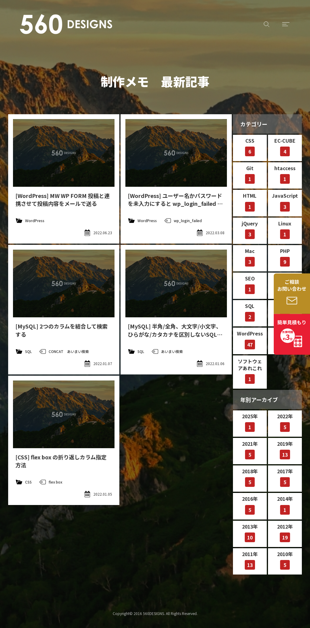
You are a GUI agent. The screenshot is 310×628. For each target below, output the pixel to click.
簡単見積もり (291, 331)
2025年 (250, 422)
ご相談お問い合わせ (291, 285)
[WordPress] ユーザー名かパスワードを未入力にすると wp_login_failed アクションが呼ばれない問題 (175, 203)
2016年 (250, 504)
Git (250, 174)
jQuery (250, 229)
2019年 (285, 449)
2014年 (285, 504)
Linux (284, 229)
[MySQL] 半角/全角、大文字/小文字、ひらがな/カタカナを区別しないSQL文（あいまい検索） (175, 334)
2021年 (250, 449)
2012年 (285, 532)
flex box (55, 481)
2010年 (285, 560)
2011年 (250, 560)
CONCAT (56, 351)
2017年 (285, 477)
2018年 (250, 477)
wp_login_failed (188, 220)
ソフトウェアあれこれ (250, 371)
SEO (250, 284)
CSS (28, 481)
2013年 (250, 532)
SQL (28, 351)
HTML (250, 201)
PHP (285, 257)
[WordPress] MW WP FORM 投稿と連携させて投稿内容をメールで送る (62, 199)
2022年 (285, 422)
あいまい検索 (78, 351)
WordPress (34, 220)
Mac (250, 257)
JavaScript (285, 201)
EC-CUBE (284, 146)
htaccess (284, 174)
